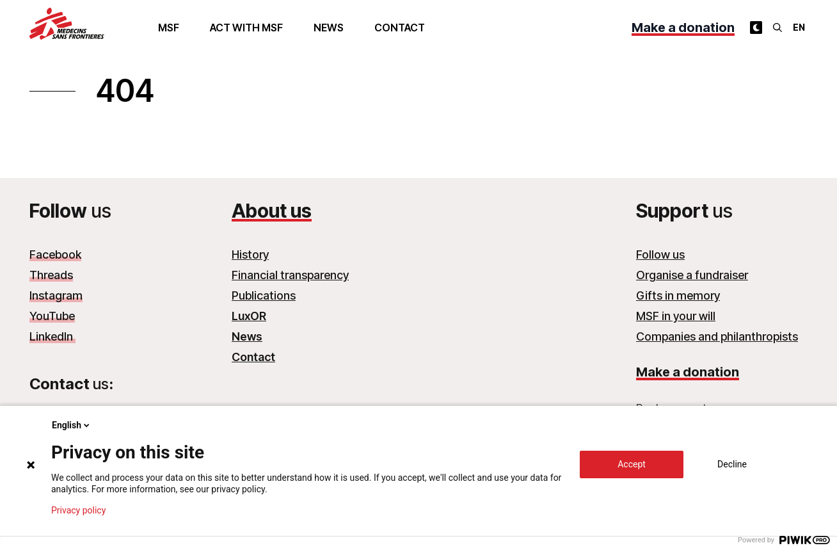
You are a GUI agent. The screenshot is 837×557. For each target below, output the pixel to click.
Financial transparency (290, 275)
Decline (732, 464)
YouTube (52, 316)
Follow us (660, 254)
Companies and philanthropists (717, 336)
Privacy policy (78, 510)
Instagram (56, 295)
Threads (51, 275)
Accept (632, 464)
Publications (264, 295)
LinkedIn (52, 336)
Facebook (55, 254)
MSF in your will (675, 316)
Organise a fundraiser (692, 275)
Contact (399, 27)
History (250, 254)
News (329, 27)
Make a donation (683, 27)
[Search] (777, 27)
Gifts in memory (678, 295)
